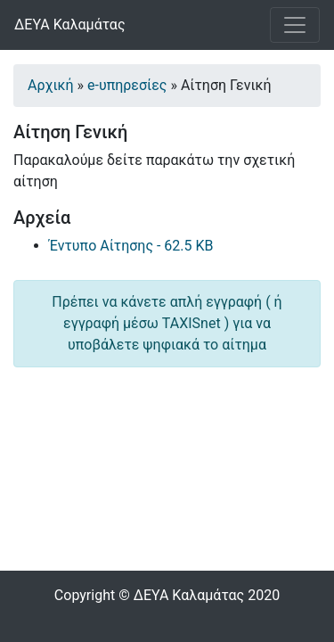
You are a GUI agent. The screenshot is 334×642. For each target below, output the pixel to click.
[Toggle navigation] (295, 25)
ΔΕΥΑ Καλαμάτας (70, 24)
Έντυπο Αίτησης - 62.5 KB (131, 245)
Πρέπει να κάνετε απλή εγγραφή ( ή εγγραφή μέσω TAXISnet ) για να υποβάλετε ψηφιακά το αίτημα (166, 323)
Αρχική (51, 85)
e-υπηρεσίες (127, 85)
